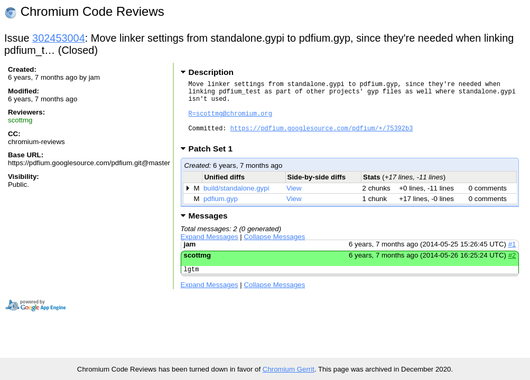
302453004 (58, 38)
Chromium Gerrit (288, 369)
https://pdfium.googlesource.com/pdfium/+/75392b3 (321, 139)
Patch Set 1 (214, 161)
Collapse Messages (274, 249)
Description (211, 72)
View (294, 201)
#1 (512, 257)
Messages (208, 228)
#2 (512, 268)
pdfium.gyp (220, 211)
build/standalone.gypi (236, 201)
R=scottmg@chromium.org (230, 121)
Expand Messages (209, 249)
